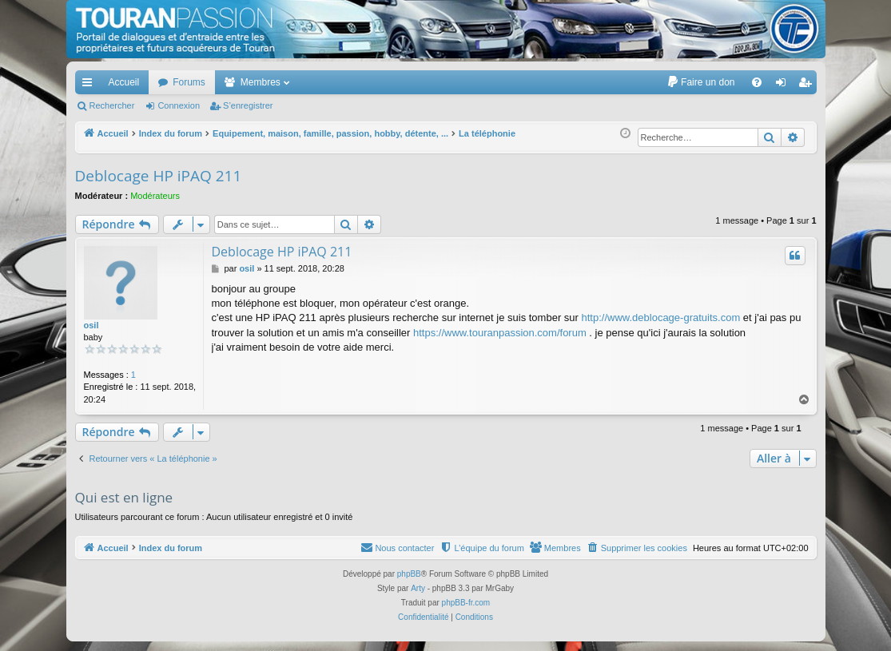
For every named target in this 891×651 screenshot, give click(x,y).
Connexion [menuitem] (783, 85)
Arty (418, 588)
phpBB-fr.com (466, 602)
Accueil (124, 82)
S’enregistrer (247, 105)
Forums (189, 82)
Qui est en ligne (124, 497)
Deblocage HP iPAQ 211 (158, 175)
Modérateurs (155, 195)
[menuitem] (700, 82)
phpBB (409, 574)
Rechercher (112, 105)
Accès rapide (90, 85)
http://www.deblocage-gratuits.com (661, 318)
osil (91, 325)
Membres (260, 82)
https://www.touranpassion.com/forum (500, 333)
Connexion (178, 105)
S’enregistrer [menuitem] (807, 85)
